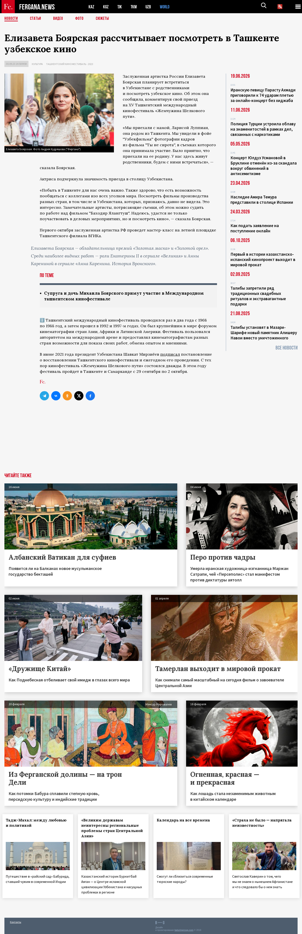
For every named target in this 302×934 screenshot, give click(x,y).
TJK (120, 6)
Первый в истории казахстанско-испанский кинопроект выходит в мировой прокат (262, 259)
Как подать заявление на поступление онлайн (254, 228)
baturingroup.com (183, 929)
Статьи (36, 19)
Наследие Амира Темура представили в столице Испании (261, 199)
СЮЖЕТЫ (105, 19)
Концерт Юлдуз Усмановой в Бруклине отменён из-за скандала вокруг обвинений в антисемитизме (263, 165)
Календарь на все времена (185, 820)
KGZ (106, 6)
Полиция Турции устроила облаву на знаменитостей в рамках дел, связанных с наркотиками (263, 129)
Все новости (287, 348)
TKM (134, 6)
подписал (170, 354)
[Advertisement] (151, 440)
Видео (60, 19)
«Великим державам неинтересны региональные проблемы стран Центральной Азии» (112, 828)
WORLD (166, 6)
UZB (149, 6)
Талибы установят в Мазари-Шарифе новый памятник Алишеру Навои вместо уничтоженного (263, 332)
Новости (11, 19)
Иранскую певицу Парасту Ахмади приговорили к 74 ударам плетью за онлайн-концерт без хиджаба (263, 95)
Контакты (15, 921)
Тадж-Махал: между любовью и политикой (30, 823)
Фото (81, 19)
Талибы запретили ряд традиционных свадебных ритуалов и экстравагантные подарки (258, 296)
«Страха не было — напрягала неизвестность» (264, 823)
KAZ (91, 6)
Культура (37, 64)
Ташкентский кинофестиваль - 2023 (69, 64)
